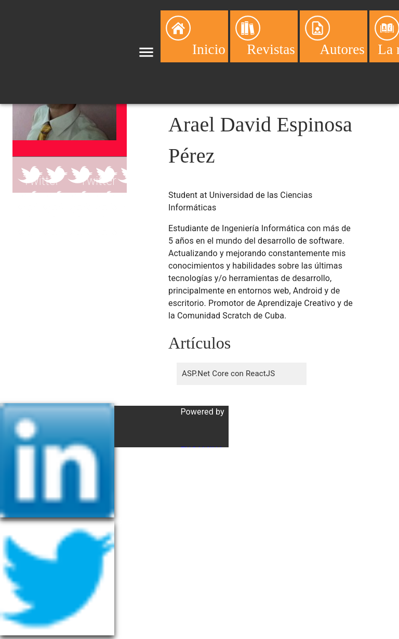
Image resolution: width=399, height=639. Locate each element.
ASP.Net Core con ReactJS (228, 373)
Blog (34, 217)
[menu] (146, 52)
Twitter (41, 181)
